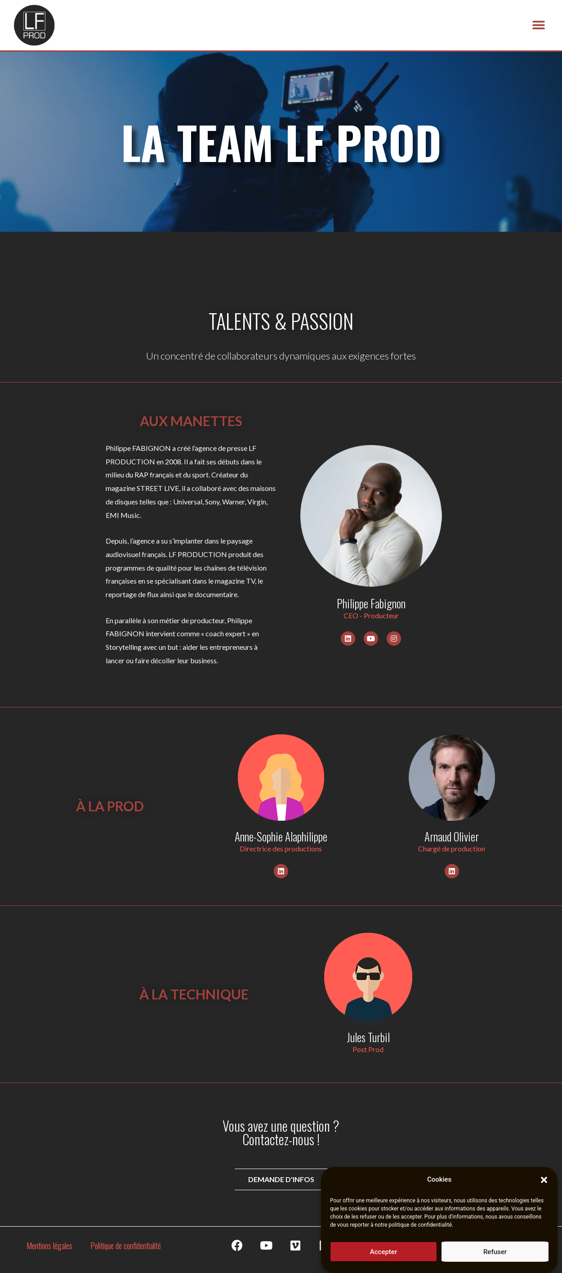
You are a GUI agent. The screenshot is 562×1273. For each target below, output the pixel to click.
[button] (544, 1186)
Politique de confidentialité (125, 1245)
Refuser (495, 1258)
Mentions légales (49, 1245)
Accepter (383, 1258)
